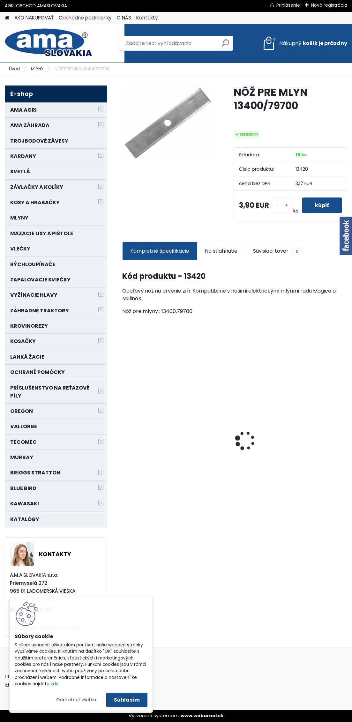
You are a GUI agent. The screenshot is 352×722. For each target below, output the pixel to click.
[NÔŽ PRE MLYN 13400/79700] (167, 123)
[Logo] (49, 43)
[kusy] (282, 205)
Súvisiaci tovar (277, 251)
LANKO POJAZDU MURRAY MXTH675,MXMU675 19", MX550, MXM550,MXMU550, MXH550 (233, 436)
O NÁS (124, 17)
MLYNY (37, 69)
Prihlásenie (288, 5)
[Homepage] (7, 18)
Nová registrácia (329, 5)
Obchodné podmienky (85, 17)
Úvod (14, 69)
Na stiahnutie (221, 251)
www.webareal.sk (202, 715)
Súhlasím (127, 699)
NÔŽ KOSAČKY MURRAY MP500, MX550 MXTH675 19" (157, 400)
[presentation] (125, 429)
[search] (225, 45)
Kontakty (147, 17)
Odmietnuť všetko (76, 700)
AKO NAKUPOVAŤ (34, 17)
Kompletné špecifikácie (159, 251)
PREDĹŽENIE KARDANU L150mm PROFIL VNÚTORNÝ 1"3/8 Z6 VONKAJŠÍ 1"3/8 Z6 (305, 420)
